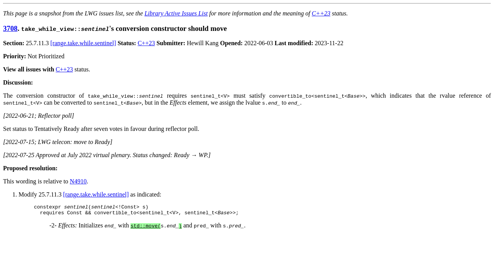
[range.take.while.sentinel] (83, 43)
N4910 (78, 181)
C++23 (321, 13)
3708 (10, 28)
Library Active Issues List (176, 13)
